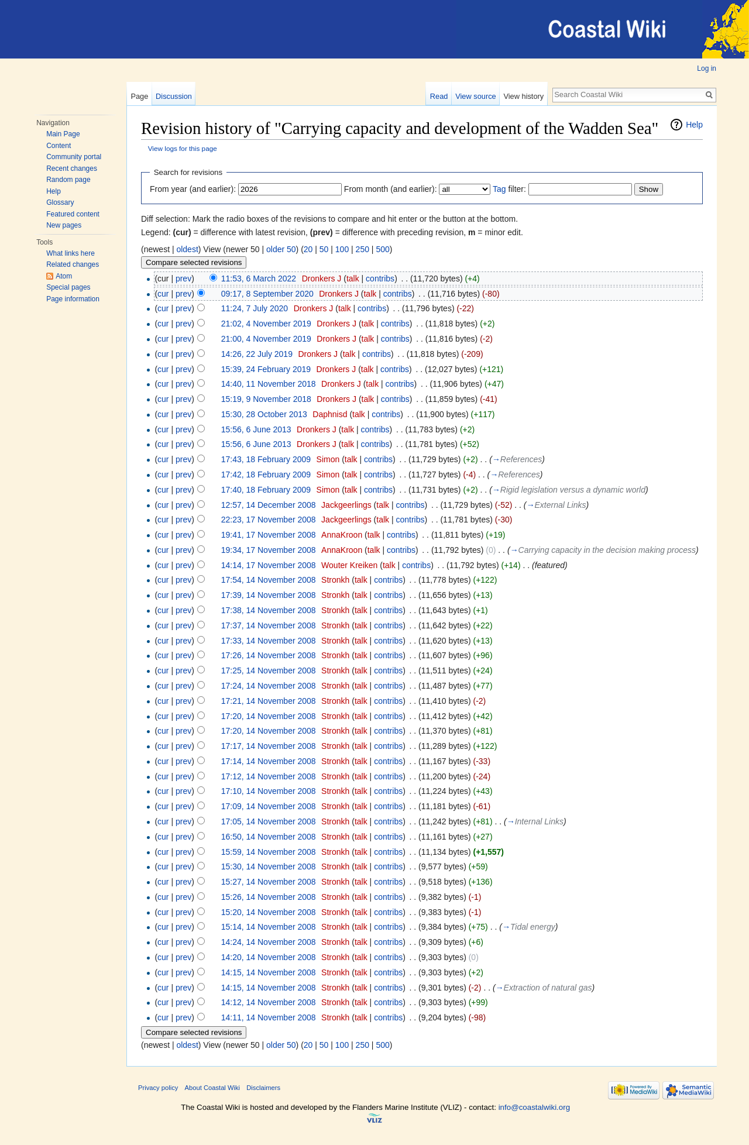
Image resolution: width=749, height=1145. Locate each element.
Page (139, 96)
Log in (706, 68)
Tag (499, 189)
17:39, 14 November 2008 (268, 595)
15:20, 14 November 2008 (268, 912)
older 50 (281, 249)
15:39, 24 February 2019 (266, 369)
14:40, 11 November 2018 (268, 383)
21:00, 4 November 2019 (266, 338)
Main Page (63, 134)
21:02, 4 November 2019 (266, 323)
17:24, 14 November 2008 (268, 685)
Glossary (60, 202)
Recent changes (71, 168)
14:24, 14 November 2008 (268, 942)
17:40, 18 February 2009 (266, 489)
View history (523, 96)
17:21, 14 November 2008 (268, 701)
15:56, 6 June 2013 (256, 429)
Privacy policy (158, 1087)
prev (183, 278)
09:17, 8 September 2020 (267, 293)
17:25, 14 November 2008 (268, 670)
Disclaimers (263, 1087)
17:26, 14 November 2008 (268, 655)
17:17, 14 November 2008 (268, 746)
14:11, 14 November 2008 (268, 1017)
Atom (64, 276)
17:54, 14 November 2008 (268, 579)
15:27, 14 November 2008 (268, 881)
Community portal (73, 157)
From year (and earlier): (193, 189)
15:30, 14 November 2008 (268, 866)
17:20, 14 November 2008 (268, 716)
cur (163, 293)
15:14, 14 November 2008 (268, 926)
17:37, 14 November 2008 (268, 625)
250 (362, 249)
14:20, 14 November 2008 (268, 957)
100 (342, 249)
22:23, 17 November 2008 (268, 519)
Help (53, 191)
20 (308, 249)
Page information (72, 299)
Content (58, 146)
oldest (187, 249)
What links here (70, 253)
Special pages (68, 287)
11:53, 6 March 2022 (258, 278)
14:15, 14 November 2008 (268, 972)
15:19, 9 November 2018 (266, 399)
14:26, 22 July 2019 (257, 354)
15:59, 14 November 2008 (268, 852)
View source (475, 96)
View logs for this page (182, 148)
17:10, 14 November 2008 (268, 791)
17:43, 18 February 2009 (266, 459)
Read (439, 96)
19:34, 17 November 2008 (268, 550)
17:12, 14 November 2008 (268, 776)
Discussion (174, 96)
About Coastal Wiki (212, 1087)
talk (352, 278)
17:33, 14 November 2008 (268, 640)
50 (324, 249)
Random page (68, 180)
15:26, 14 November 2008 (268, 897)
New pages (63, 225)
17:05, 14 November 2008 (268, 821)
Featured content (72, 214)
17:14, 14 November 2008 (268, 761)
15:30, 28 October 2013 (264, 414)
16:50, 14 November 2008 (268, 836)
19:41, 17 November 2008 (268, 534)
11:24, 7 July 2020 (254, 308)
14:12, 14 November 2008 (268, 1002)
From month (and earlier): (390, 189)
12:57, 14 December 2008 (268, 505)
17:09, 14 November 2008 (268, 806)
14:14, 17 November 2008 (268, 565)
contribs (380, 278)
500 (382, 249)
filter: (509, 189)
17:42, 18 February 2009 (266, 474)
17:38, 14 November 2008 (268, 610)
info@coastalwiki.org (534, 1107)
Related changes (72, 264)
